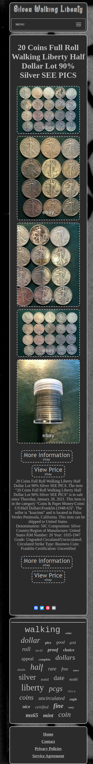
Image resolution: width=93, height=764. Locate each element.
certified (41, 707)
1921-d (71, 691)
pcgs (55, 688)
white (68, 633)
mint (48, 715)
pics (48, 643)
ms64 (45, 679)
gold (73, 643)
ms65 (32, 715)
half (36, 667)
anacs (76, 670)
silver (27, 677)
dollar (30, 640)
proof (53, 649)
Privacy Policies (48, 749)
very (71, 707)
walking (42, 630)
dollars (65, 657)
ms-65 (39, 650)
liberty (32, 687)
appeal (27, 658)
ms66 (73, 679)
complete (45, 659)
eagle (73, 699)
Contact (48, 741)
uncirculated (51, 698)
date (59, 677)
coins (26, 697)
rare (52, 668)
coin (64, 714)
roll (26, 649)
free (64, 669)
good (60, 642)
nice (26, 706)
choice (68, 650)
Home (48, 734)
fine (58, 705)
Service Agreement (48, 756)
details (21, 669)
